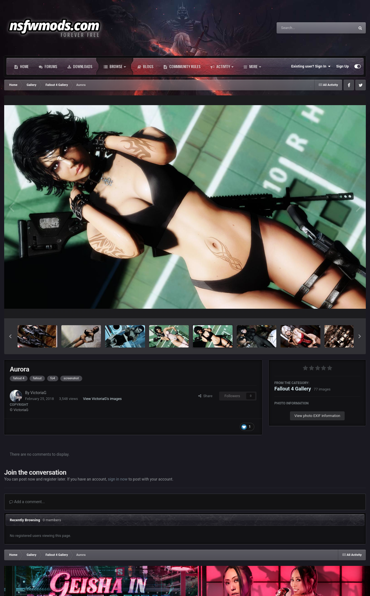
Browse (114, 66)
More (252, 66)
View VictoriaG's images (102, 399)
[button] (10, 336)
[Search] (302, 27)
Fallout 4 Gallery (292, 389)
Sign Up (342, 66)
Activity (221, 66)
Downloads (79, 66)
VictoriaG (38, 392)
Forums (48, 66)
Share (205, 396)
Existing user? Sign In (311, 66)
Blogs (145, 66)
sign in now (118, 479)
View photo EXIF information (317, 416)
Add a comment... (27, 502)
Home (21, 66)
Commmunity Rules (181, 66)
